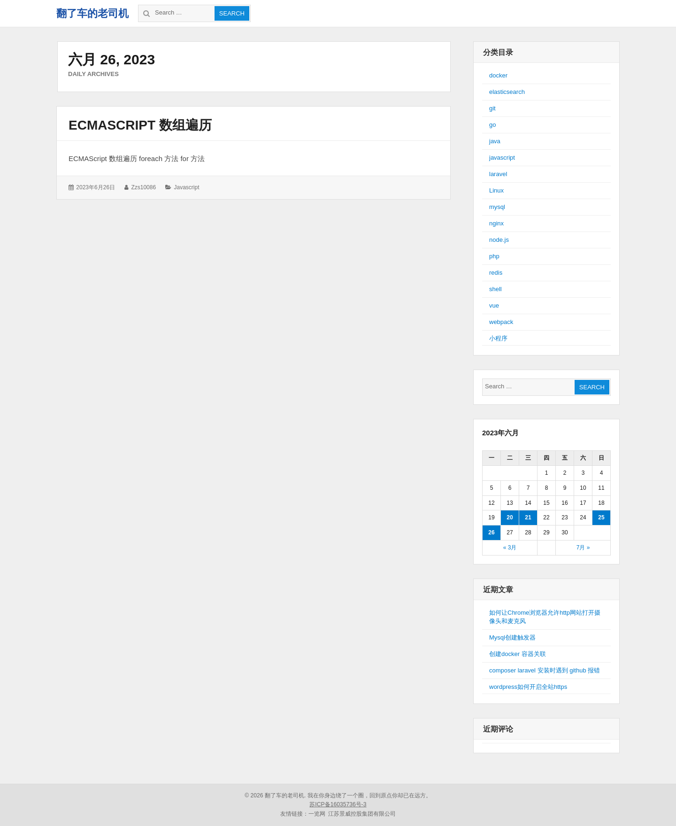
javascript (186, 187)
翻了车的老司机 (92, 13)
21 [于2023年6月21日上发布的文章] (528, 517)
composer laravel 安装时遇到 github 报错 (544, 670)
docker (498, 75)
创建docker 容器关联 (517, 653)
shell (495, 289)
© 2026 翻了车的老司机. (275, 795)
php (494, 256)
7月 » (583, 547)
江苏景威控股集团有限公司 (362, 814)
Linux (496, 190)
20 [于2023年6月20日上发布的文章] (510, 517)
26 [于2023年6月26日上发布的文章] (491, 532)
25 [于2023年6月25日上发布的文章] (601, 517)
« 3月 (510, 547)
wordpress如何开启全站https (528, 686)
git (492, 108)
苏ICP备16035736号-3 (337, 804)
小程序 (498, 338)
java (494, 141)
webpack (501, 321)
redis (495, 272)
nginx (496, 223)
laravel (498, 174)
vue (494, 305)
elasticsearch (507, 91)
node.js (499, 239)
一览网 (316, 814)
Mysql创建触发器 (512, 637)
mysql (497, 206)
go (492, 124)
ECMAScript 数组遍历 (140, 125)
